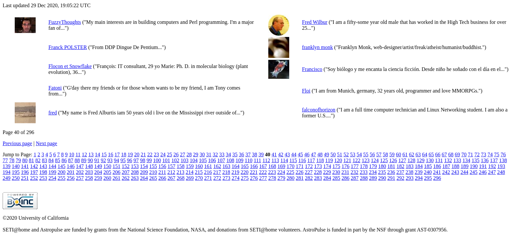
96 (129, 160)
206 (116, 172)
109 (239, 160)
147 (80, 166)
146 (71, 166)
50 (333, 154)
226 (299, 172)
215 (199, 172)
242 (446, 172)
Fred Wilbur (314, 22)
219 (235, 172)
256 (71, 178)
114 (284, 160)
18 (123, 154)
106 (212, 160)
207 (126, 172)
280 (290, 178)
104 (194, 160)
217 (217, 172)
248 (501, 172)
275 (245, 178)
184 (419, 166)
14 (97, 154)
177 (355, 166)
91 (96, 160)
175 (336, 166)
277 (263, 178)
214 (189, 172)
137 (494, 160)
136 (484, 160)
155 (153, 166)
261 (116, 178)
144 (52, 166)
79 (18, 160)
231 (345, 172)
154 (144, 166)
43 (287, 154)
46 (307, 154)
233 (363, 172)
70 (464, 154)
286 (345, 178)
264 (144, 178)
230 (336, 172)
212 (171, 172)
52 (346, 154)
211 (162, 172)
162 (217, 166)
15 (104, 154)
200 (61, 172)
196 (25, 172)
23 (156, 154)
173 (318, 166)
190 (474, 166)
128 (411, 160)
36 (241, 154)
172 (309, 166)
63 (418, 154)
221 (253, 172)
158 (181, 166)
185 (428, 166)
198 (43, 172)
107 (221, 160)
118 (320, 160)
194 (6, 172)
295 (428, 178)
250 (16, 178)
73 (483, 154)
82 (38, 160)
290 (382, 178)
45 (300, 154)
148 (89, 166)
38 (254, 154)
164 (235, 166)
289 (373, 178)
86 (64, 160)
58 (385, 154)
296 (437, 178)
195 (16, 172)
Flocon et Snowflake (70, 66)
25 (169, 154)
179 (373, 166)
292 (400, 178)
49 (326, 154)
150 (107, 166)
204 (98, 172)
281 (300, 178)
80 (24, 160)
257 (80, 178)
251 (25, 178)
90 (90, 160)
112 (266, 160)
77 (5, 160)
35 (235, 154)
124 (375, 160)
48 (320, 154)
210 (153, 172)
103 (184, 160)
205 (107, 172)
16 (110, 154)
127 (402, 160)
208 (135, 172)
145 (61, 166)
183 (410, 166)
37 (248, 154)
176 (345, 166)
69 (457, 154)
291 (391, 178)
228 (318, 172)
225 (290, 172)
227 (308, 172)
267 (171, 178)
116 (302, 160)
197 (34, 172)
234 (373, 172)
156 (162, 166)
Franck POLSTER (67, 47)
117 (311, 160)
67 (444, 154)
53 (352, 154)
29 (195, 154)
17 (117, 154)
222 (263, 172)
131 (439, 160)
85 (57, 160)
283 (318, 178)
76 (503, 154)
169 (281, 166)
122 (356, 160)
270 (199, 178)
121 (347, 160)
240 (428, 172)
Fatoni (55, 88)
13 (91, 154)
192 (492, 166)
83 (44, 160)
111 (257, 160)
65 (431, 154)
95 (123, 160)
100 (157, 160)
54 (359, 154)
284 (327, 178)
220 (244, 172)
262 (126, 178)
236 (391, 172)
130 (429, 160)
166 (254, 166)
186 (437, 166)
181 (391, 166)
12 (84, 154)
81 (31, 160)
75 (496, 154)
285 (336, 178)
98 (142, 160)
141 (25, 166)
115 (293, 160)
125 (384, 160)
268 (181, 178)
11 (78, 154)
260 (107, 178)
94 (116, 160)
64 (424, 154)
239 (418, 172)
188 (455, 166)
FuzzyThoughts (64, 22)
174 (327, 166)
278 (272, 178)
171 (300, 166)
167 (263, 166)
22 (149, 154)
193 (501, 166)
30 (202, 154)
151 (116, 166)
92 (103, 160)
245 (473, 172)
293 (410, 178)
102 (175, 160)
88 (77, 160)
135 (475, 160)
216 (208, 172)
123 (365, 160)
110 (248, 160)
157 (171, 166)
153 (135, 166)
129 (420, 160)
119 (329, 160)
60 (398, 154)
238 (409, 172)
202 (80, 172)
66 (437, 154)
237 (400, 172)
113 (275, 160)
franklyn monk (317, 47)
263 (135, 178)
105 (203, 160)
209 (144, 172)
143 (43, 166)
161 (208, 166)
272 (217, 178)
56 (372, 154)
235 (382, 172)
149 (98, 166)
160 (199, 166)
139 (6, 166)
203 (89, 172)
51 (339, 154)
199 (52, 172)
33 (221, 154)
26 (176, 154)
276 (254, 178)
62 (411, 154)
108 (230, 160)
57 (378, 154)
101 (166, 160)
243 (455, 172)
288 (364, 178)
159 (190, 166)
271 (208, 178)
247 (492, 172)
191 (483, 166)
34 (228, 154)
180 (382, 166)
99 (149, 160)
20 (136, 154)
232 (354, 172)
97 (136, 160)
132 (448, 160)
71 (470, 154)
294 (419, 178)
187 (446, 166)
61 (405, 154)
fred (52, 112)
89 (83, 160)
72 (477, 154)
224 (281, 172)
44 (293, 154)
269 (190, 178)
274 (235, 178)
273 (226, 178)
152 (126, 166)
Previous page (17, 143)
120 (338, 160)
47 (313, 154)
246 (482, 172)
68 (450, 154)
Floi (306, 91)
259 (98, 178)
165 (245, 166)
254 (52, 178)
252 (34, 178)
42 (280, 154)
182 (400, 166)
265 (153, 178)
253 (43, 178)
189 (465, 166)
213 (180, 172)
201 (71, 172)
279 (281, 178)
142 (34, 166)
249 (6, 178)
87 (70, 160)
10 (71, 154)
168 (272, 166)
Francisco (312, 69)
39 (261, 154)
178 (364, 166)
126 (393, 160)
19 (130, 154)
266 (162, 178)
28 (189, 154)
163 (226, 166)
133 (457, 160)
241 (437, 172)
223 (272, 172)
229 (327, 172)
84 (51, 160)
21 (143, 154)
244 (464, 172)
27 (182, 154)
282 (309, 178)
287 (355, 178)
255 (61, 178)
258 (89, 178)
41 (274, 154)
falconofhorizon (318, 109)
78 (11, 160)
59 (392, 154)
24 (163, 154)
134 (466, 160)
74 (490, 154)
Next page (46, 143)
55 (365, 154)
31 (208, 154)
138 (503, 160)
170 (290, 166)
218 (226, 172)
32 (215, 154)
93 (110, 160)
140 (16, 166)
